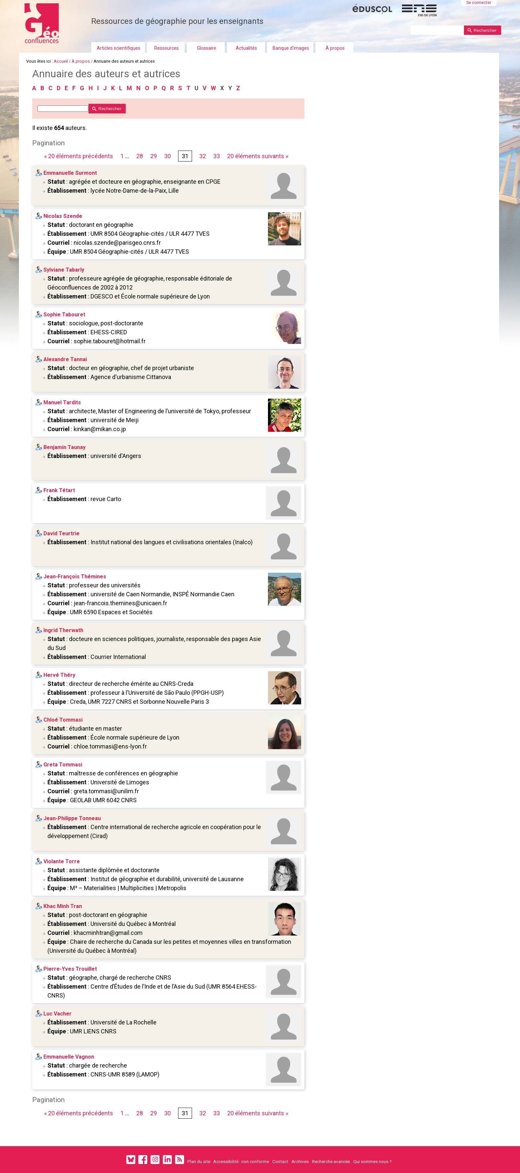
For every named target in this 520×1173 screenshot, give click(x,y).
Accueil (61, 61)
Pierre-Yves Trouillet (70, 969)
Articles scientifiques (118, 48)
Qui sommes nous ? (372, 1161)
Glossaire (206, 48)
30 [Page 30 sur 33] (167, 156)
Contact (280, 1161)
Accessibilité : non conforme (241, 1161)
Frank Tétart (59, 490)
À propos (335, 48)
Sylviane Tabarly (64, 270)
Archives (300, 1161)
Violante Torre (62, 861)
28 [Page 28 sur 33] (140, 156)
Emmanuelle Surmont (70, 173)
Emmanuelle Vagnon (69, 1057)
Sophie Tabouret (65, 314)
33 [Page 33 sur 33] (217, 156)
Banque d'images (291, 48)
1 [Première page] (122, 156)
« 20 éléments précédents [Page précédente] (79, 156)
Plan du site (198, 1161)
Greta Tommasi (63, 764)
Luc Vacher (58, 1013)
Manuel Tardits (62, 402)
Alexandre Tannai (65, 359)
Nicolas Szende (63, 216)
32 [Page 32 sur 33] (203, 156)
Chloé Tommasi (63, 720)
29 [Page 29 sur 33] (154, 156)
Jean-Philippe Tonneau (72, 818)
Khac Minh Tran (63, 906)
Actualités (246, 48)
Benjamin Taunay (65, 447)
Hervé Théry (60, 675)
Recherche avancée (331, 1161)
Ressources (166, 48)
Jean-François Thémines (75, 576)
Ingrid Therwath (64, 630)
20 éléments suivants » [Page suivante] (258, 156)
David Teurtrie (62, 533)
